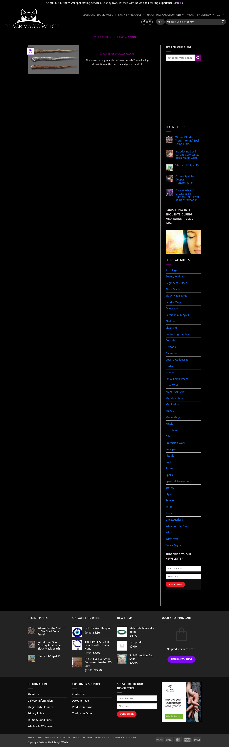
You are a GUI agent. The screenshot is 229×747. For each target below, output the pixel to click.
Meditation (172, 404)
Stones (170, 487)
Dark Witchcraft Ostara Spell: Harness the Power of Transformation (187, 195)
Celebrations (173, 308)
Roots (169, 462)
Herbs (169, 366)
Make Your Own (175, 391)
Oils (168, 436)
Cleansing (172, 327)
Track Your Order (82, 713)
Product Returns (82, 707)
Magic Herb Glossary (40, 707)
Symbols (171, 500)
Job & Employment (177, 379)
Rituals (170, 455)
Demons (171, 347)
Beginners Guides (176, 283)
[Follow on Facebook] (144, 22)
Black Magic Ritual (177, 296)
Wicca (169, 532)
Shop (39, 737)
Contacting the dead (178, 334)
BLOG (150, 14)
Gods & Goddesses (177, 359)
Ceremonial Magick (177, 315)
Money (170, 411)
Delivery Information (40, 700)
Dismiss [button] (178, 3)
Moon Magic (173, 417)
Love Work (172, 385)
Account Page (80, 700)
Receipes (171, 449)
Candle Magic (174, 302)
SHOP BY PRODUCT (130, 14)
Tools (169, 513)
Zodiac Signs (173, 545)
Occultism (172, 430)
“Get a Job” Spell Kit (187, 165)
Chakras (171, 321)
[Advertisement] (193, 96)
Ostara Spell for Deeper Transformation (185, 179)
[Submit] (223, 22)
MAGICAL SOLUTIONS (170, 14)
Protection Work (175, 443)
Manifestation (174, 398)
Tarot (169, 507)
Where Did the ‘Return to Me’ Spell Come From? (187, 141)
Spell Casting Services (99, 14)
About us (33, 694)
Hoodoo (170, 372)
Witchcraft (172, 539)
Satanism (171, 468)
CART (221, 14)
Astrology (171, 270)
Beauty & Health (176, 276)
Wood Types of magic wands (117, 54)
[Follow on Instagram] (150, 22)
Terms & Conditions (40, 720)
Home (31, 737)
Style (169, 494)
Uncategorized (174, 519)
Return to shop (181, 659)
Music (169, 423)
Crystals (170, 340)
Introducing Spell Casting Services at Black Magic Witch (187, 155)
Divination (172, 353)
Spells (169, 475)
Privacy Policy (36, 713)
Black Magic (173, 289)
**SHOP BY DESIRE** (200, 14)
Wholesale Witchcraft (41, 726)
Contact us (78, 694)
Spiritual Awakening (178, 481)
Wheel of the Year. (177, 526)
